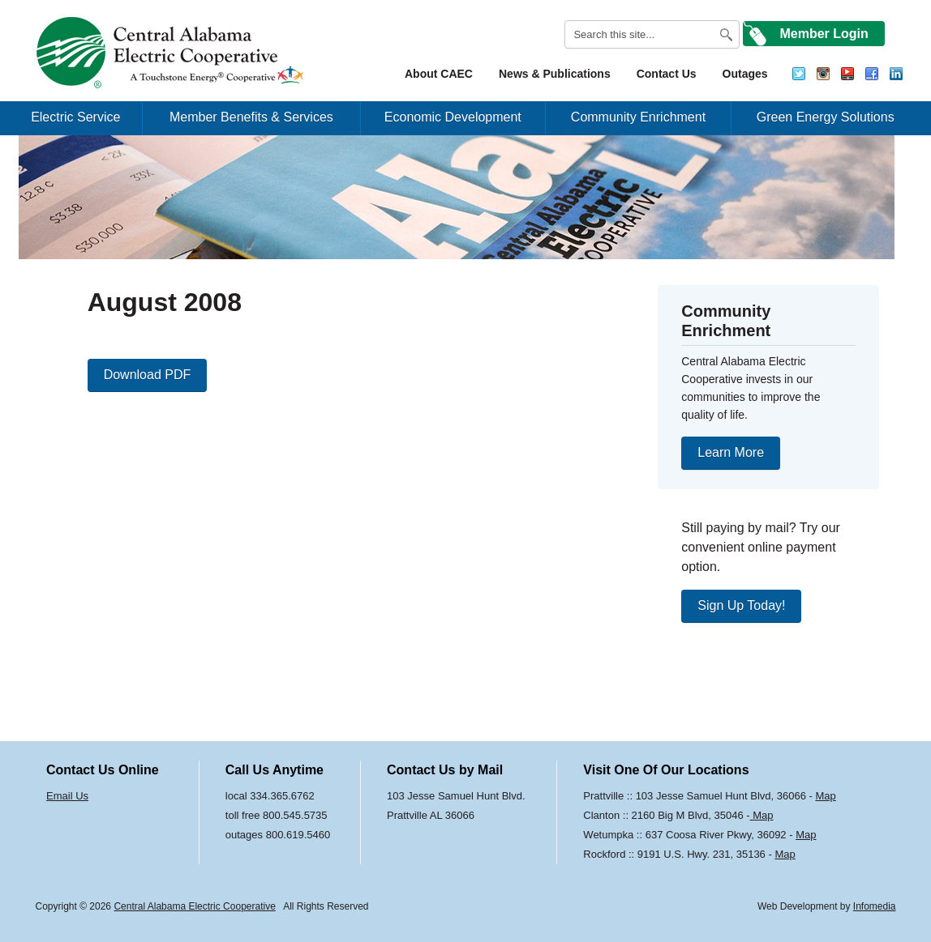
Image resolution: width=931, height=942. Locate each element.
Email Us (67, 796)
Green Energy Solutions (826, 117)
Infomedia (874, 906)
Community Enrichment (638, 117)
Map (826, 796)
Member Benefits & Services (251, 117)
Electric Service (75, 117)
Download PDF (147, 374)
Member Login (823, 33)
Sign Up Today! (741, 605)
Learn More (730, 452)
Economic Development (452, 117)
